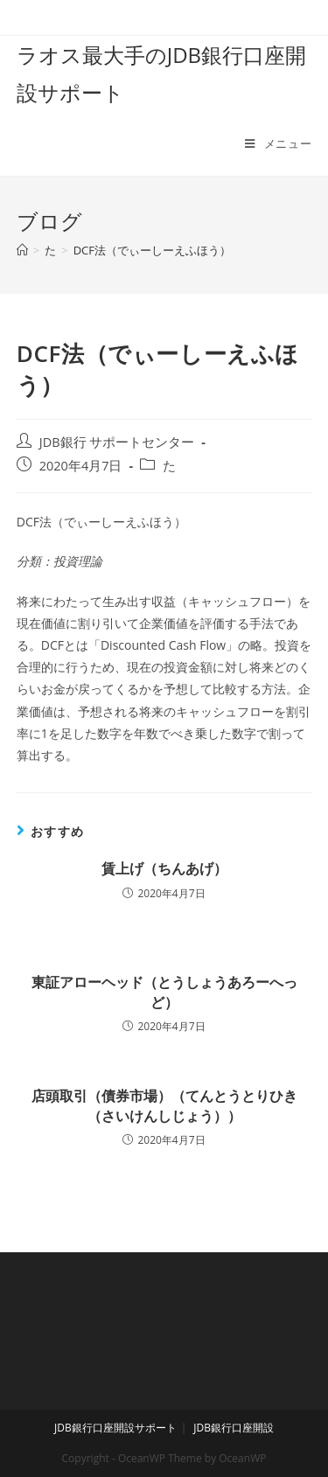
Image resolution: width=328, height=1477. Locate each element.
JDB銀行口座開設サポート (115, 1427)
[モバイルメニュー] (278, 143)
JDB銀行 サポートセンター (117, 442)
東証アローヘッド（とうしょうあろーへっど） (164, 991)
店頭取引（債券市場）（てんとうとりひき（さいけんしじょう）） (164, 1105)
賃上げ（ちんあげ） (164, 868)
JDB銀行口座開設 (233, 1427)
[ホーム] (22, 250)
